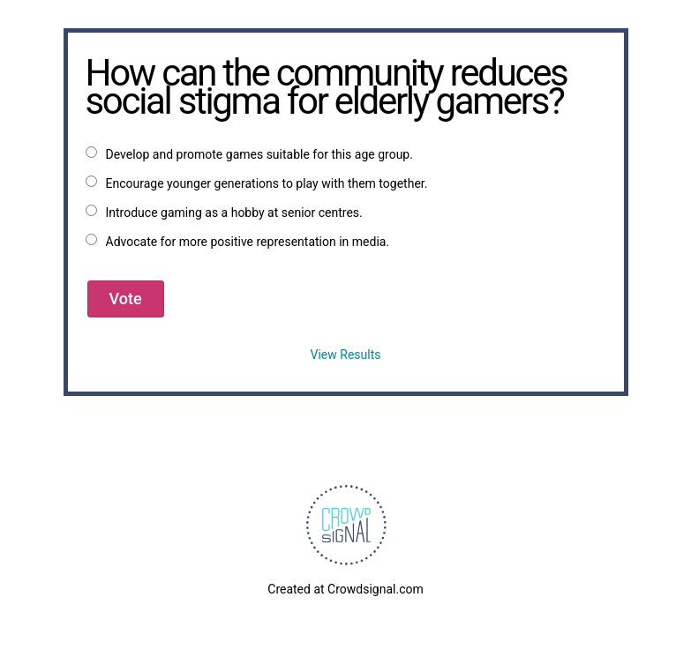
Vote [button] (125, 298)
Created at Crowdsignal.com (345, 589)
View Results (346, 354)
